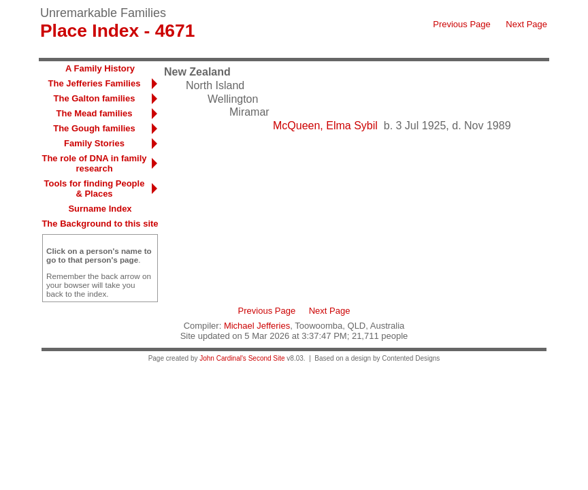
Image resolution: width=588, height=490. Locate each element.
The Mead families (94, 113)
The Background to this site (100, 223)
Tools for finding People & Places (94, 188)
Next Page (526, 24)
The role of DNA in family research (94, 163)
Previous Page (462, 24)
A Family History (100, 68)
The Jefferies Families (94, 83)
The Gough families (94, 128)
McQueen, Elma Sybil (325, 125)
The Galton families (94, 98)
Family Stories (94, 143)
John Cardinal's (222, 358)
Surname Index (99, 208)
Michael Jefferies (257, 326)
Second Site (266, 358)
